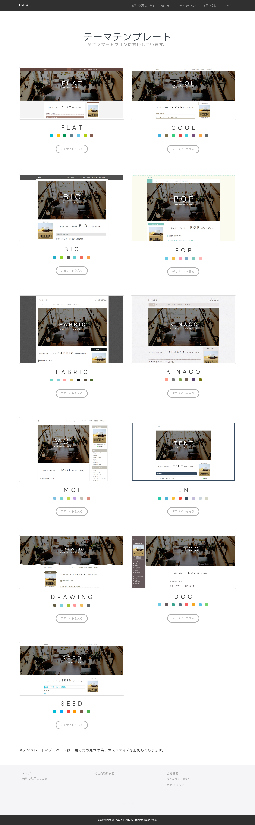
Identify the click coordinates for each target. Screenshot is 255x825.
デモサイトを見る (72, 148)
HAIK (24, 5)
